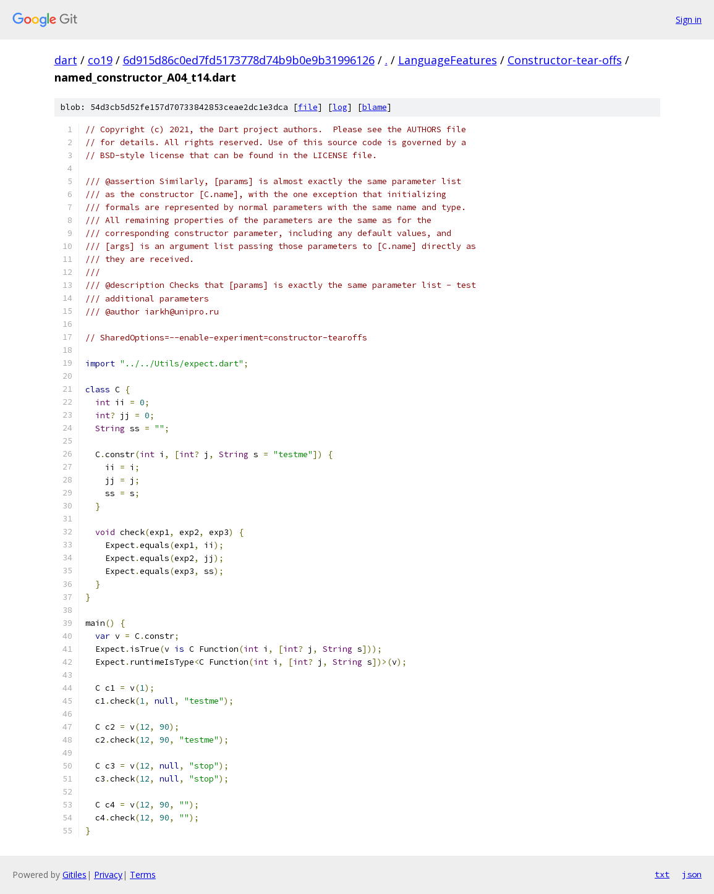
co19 (100, 60)
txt (662, 874)
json (692, 874)
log (340, 107)
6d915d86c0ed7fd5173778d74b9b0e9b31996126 (249, 60)
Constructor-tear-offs (565, 60)
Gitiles (74, 874)
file (308, 107)
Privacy (108, 874)
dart (65, 60)
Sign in (689, 19)
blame (374, 107)
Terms (143, 874)
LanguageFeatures (447, 60)
